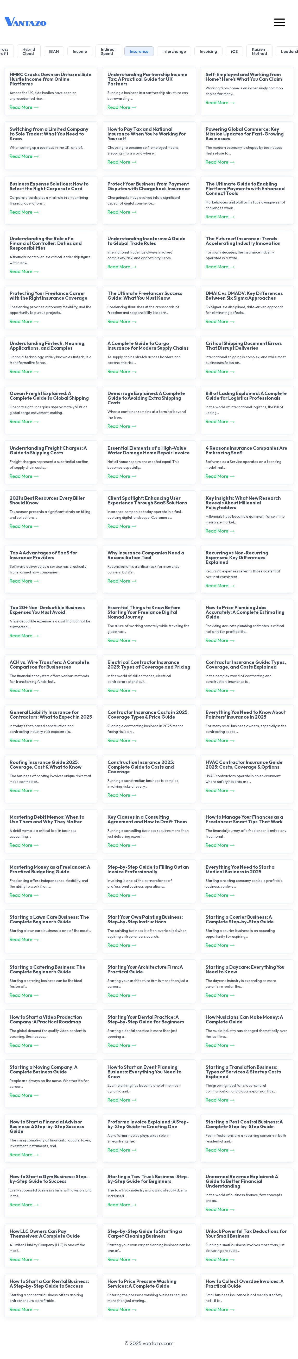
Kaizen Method (259, 51)
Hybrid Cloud (28, 51)
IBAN (54, 51)
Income (80, 51)
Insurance (139, 51)
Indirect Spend (108, 51)
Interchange (174, 51)
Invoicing (208, 51)
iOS (234, 51)
